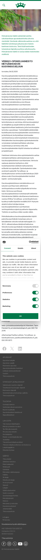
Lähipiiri (5, 488)
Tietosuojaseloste (9, 376)
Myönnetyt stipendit (9, 390)
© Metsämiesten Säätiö (10, 549)
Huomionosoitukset (9, 506)
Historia (5, 501)
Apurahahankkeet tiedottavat (12, 412)
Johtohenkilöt (7, 509)
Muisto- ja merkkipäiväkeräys (12, 437)
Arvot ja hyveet (8, 482)
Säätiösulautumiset (9, 490)
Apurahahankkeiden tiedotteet (13, 368)
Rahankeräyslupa (8, 450)
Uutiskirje (6, 469)
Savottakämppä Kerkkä (10, 496)
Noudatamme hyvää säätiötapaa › (14, 524)
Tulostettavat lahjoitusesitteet (13, 442)
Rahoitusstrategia (9, 480)
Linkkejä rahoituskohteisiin (12, 371)
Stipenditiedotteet (8, 415)
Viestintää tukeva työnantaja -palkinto (15, 393)
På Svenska (6, 520)
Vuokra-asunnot (8, 493)
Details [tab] (20, 248)
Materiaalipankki (8, 464)
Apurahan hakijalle (9, 360)
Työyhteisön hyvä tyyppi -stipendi (14, 388)
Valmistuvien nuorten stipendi (12, 385)
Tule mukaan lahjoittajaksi (11, 424)
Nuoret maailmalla (9, 410)
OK (20, 316)
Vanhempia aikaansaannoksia (12, 407)
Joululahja (6, 439)
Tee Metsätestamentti (10, 429)
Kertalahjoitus (7, 434)
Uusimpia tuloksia (8, 404)
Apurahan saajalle (8, 363)
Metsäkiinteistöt (8, 498)
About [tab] (33, 248)
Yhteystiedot (7, 459)
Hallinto (5, 475)
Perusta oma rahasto (10, 432)
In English (6, 517)
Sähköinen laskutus (9, 461)
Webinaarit (6, 467)
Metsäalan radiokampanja (11, 472)
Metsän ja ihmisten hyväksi (12, 426)
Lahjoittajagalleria (8, 447)
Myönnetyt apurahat (9, 365)
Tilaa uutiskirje (7, 538)
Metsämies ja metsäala (10, 503)
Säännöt (5, 485)
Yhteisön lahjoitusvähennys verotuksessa (17, 445)
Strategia (6, 477)
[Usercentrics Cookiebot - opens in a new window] (29, 242)
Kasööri (5, 373)
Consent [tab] (7, 248)
